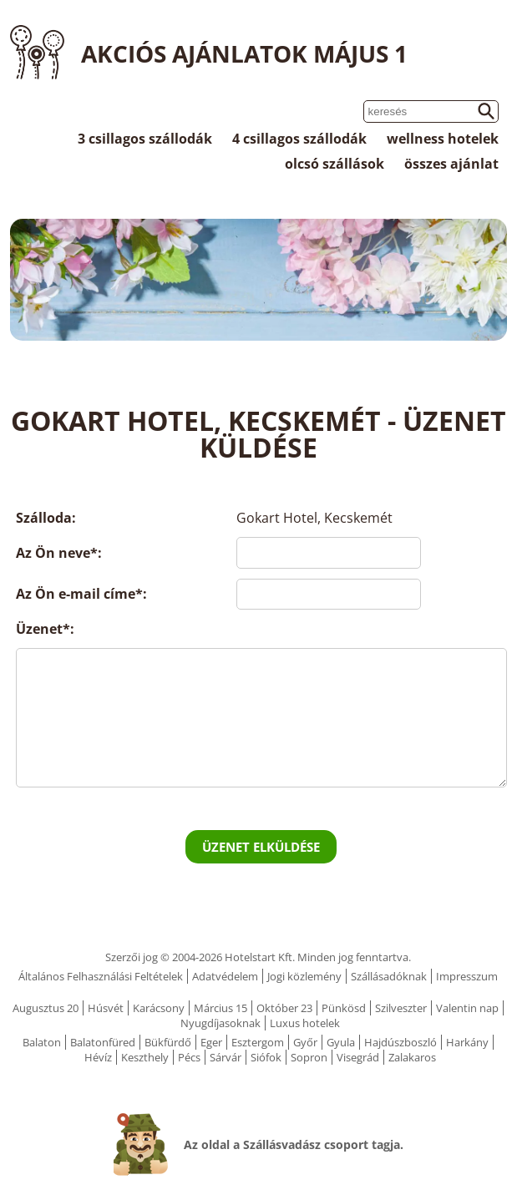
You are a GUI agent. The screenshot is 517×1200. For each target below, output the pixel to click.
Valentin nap (467, 1007)
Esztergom (257, 1042)
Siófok (266, 1057)
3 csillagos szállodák (145, 138)
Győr (305, 1042)
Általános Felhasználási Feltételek (100, 976)
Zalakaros (412, 1057)
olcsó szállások (334, 163)
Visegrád (358, 1057)
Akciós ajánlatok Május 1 (244, 53)
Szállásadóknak (389, 976)
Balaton (42, 1042)
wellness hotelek (443, 138)
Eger (211, 1042)
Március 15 (220, 1007)
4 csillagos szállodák (299, 138)
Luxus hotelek (305, 1022)
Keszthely (145, 1057)
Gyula (341, 1042)
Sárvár (225, 1057)
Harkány (467, 1042)
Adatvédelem (225, 976)
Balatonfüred (102, 1042)
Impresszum (467, 976)
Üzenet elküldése (261, 846)
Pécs (189, 1057)
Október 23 (284, 1007)
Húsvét (106, 1007)
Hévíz (98, 1057)
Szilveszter (401, 1007)
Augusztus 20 (46, 1007)
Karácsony (159, 1007)
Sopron (309, 1057)
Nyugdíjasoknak (220, 1022)
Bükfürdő (167, 1042)
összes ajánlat (451, 163)
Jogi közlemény (304, 976)
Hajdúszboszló (400, 1042)
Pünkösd (344, 1007)
